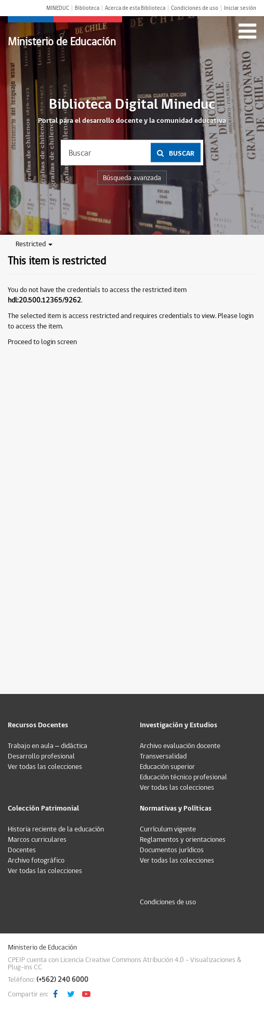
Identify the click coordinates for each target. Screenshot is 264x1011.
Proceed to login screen (42, 342)
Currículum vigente (168, 829)
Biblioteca (87, 8)
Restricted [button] (34, 244)
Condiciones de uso (194, 8)
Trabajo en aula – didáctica (47, 746)
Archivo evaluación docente (180, 746)
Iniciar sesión (240, 8)
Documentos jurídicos (172, 850)
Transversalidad (163, 756)
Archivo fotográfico (36, 860)
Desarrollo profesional (41, 756)
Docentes (22, 850)
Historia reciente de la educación (56, 829)
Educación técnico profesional (183, 777)
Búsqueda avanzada (132, 178)
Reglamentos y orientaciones (183, 840)
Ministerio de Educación (62, 41)
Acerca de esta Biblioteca (135, 8)
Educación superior (167, 767)
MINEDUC (57, 8)
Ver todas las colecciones (45, 767)
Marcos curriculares (37, 840)
